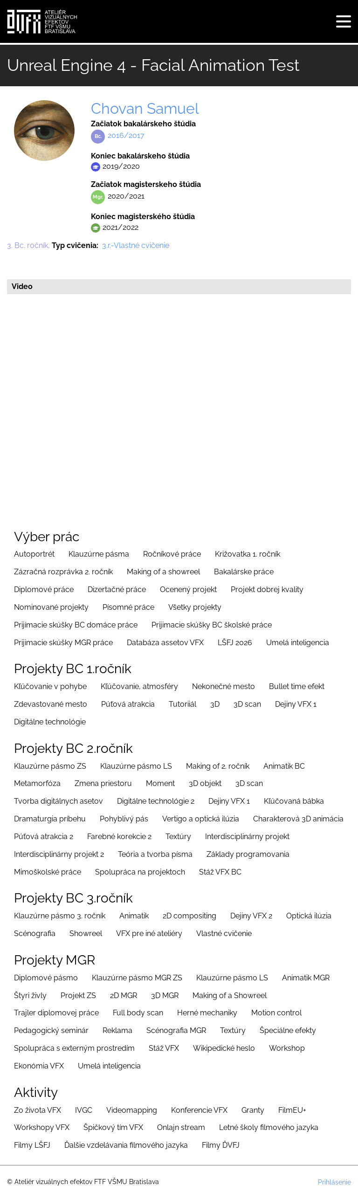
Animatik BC (284, 766)
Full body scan (138, 1012)
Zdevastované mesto (50, 704)
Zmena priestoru (103, 783)
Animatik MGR (306, 977)
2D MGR (123, 995)
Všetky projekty (194, 607)
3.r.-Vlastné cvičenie (135, 245)
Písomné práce (128, 607)
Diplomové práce (44, 589)
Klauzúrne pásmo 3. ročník (59, 915)
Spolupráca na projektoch (140, 872)
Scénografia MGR (176, 1030)
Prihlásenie (334, 1182)
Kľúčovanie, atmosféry (139, 686)
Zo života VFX (37, 1110)
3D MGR (165, 995)
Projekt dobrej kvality (267, 589)
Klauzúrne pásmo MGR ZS (137, 977)
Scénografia (34, 933)
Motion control (276, 1012)
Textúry (178, 836)
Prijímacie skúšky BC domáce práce (76, 624)
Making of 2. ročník (217, 766)
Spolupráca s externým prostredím (74, 1048)
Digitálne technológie (50, 721)
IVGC (83, 1110)
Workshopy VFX (41, 1127)
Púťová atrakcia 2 (43, 836)
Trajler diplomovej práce (56, 1012)
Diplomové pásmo (46, 977)
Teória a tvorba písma (155, 854)
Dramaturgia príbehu (50, 818)
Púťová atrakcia (128, 704)
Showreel (85, 933)
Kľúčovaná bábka (294, 801)
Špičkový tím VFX (113, 1127)
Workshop (287, 1048)
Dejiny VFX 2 (251, 915)
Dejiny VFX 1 (296, 704)
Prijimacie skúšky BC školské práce (211, 624)
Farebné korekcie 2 (119, 836)
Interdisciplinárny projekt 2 (59, 854)
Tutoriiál (182, 704)
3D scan (247, 704)
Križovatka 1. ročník (247, 554)
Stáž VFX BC (220, 872)
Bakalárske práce (244, 571)
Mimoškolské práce (47, 872)
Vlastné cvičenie (224, 933)
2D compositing (189, 915)
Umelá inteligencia (297, 642)
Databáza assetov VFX (165, 642)
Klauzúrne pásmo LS (136, 766)
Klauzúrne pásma (99, 554)
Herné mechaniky (207, 1012)
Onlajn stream (181, 1127)
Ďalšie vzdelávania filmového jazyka (126, 1145)
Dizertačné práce (117, 589)
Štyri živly (30, 995)
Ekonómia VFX (39, 1065)
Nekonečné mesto (223, 686)
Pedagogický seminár (51, 1030)
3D (215, 704)
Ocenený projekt (188, 589)
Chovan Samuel (145, 108)
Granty (252, 1110)
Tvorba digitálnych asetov (58, 801)
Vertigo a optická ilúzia (200, 818)
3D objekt (205, 783)
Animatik (134, 915)
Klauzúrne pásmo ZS (50, 766)
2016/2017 (126, 135)
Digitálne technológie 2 (155, 801)
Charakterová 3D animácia (298, 818)
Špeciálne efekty (288, 1030)
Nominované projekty (51, 607)
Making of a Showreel (230, 995)
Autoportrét (34, 554)
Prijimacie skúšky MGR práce (63, 642)
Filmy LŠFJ (32, 1145)
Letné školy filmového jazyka (268, 1127)
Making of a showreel (163, 571)
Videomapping (131, 1110)
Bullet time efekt (296, 686)
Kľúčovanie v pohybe (50, 686)
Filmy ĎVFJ (221, 1145)
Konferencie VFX (199, 1110)
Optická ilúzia (308, 915)
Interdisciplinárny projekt (247, 836)
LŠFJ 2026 (235, 642)
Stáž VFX (164, 1048)
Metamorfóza (37, 783)
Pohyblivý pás (124, 818)
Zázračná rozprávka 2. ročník (63, 571)
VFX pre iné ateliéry (149, 933)
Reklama (117, 1030)
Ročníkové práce (172, 554)
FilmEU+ (292, 1110)
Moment (160, 783)
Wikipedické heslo (224, 1048)
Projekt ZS (78, 995)
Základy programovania (248, 854)
